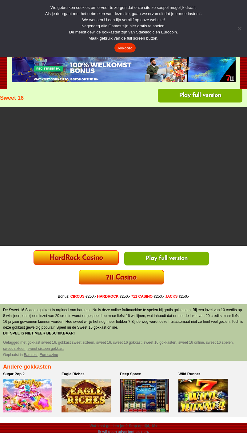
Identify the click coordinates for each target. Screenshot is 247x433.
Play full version (200, 95)
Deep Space (130, 374)
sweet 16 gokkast (127, 342)
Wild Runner (189, 374)
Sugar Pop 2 (14, 374)
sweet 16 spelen (219, 342)
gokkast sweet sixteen (76, 342)
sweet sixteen (14, 348)
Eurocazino (49, 355)
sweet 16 (103, 342)
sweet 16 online (191, 342)
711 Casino (121, 277)
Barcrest (31, 355)
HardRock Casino (76, 258)
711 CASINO (142, 296)
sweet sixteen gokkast (45, 348)
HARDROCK (107, 296)
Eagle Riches (73, 374)
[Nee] (239, 28)
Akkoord (125, 48)
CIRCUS (77, 296)
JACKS (171, 296)
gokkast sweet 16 (41, 342)
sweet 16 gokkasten (160, 342)
